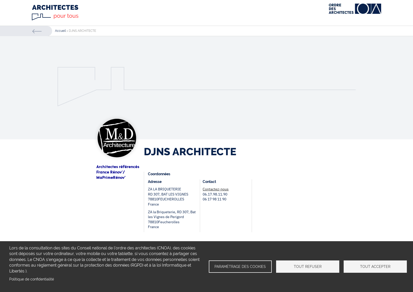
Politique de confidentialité (31, 279)
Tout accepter (375, 267)
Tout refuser (308, 267)
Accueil (60, 31)
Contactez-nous (216, 189)
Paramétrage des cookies (240, 267)
